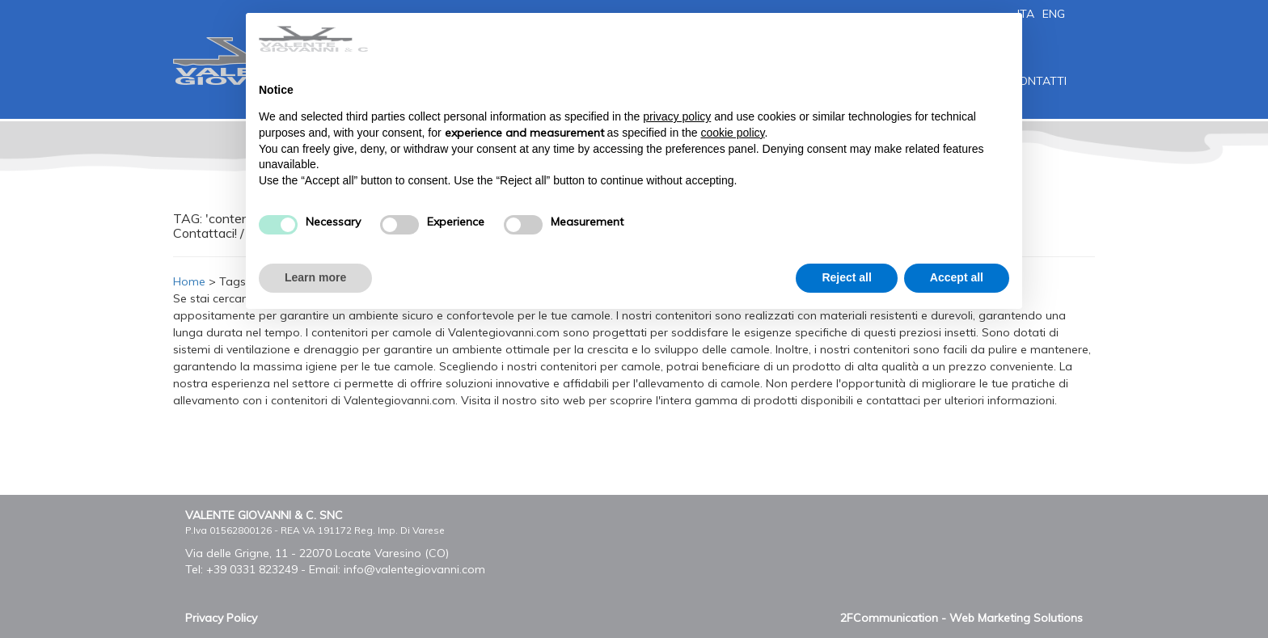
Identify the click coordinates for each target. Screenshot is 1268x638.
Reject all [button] (846, 277)
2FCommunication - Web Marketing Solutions (961, 618)
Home (189, 281)
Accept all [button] (956, 277)
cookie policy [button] (732, 132)
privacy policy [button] (677, 116)
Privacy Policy (221, 618)
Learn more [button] (315, 277)
